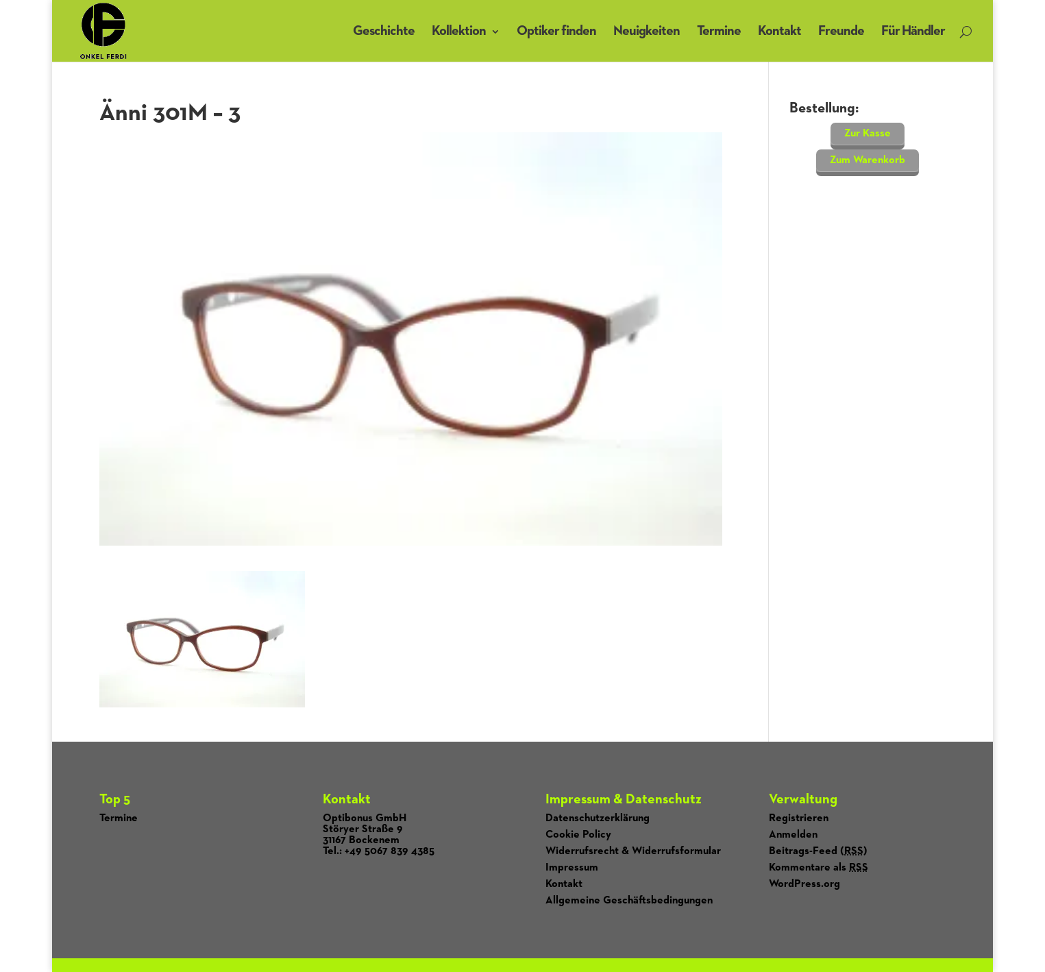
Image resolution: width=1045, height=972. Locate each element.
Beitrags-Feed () (818, 851)
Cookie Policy (578, 834)
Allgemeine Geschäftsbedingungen (629, 900)
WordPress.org (804, 884)
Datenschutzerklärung (597, 818)
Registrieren (798, 818)
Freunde (841, 31)
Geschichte (384, 31)
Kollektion (459, 31)
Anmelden (793, 834)
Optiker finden (556, 31)
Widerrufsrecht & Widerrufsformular (633, 851)
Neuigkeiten (646, 31)
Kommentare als (818, 867)
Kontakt (779, 31)
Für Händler (913, 31)
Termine (719, 31)
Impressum (571, 867)
